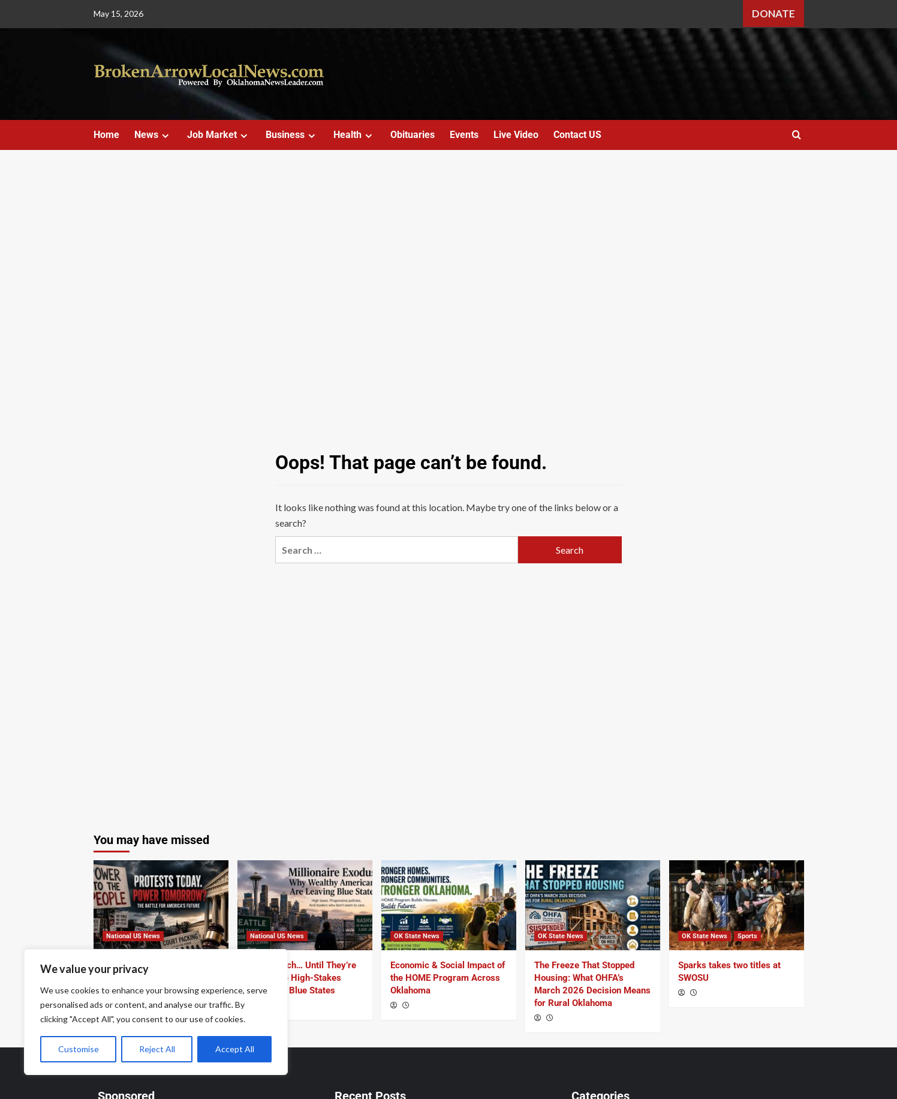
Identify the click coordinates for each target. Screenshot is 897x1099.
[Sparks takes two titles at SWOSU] (736, 905)
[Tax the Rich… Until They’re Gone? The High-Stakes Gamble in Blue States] (304, 905)
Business (292, 134)
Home (106, 134)
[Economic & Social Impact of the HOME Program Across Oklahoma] (448, 905)
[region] (156, 1012)
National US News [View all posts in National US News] (133, 936)
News (153, 134)
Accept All (234, 1049)
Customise (78, 1049)
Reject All (157, 1049)
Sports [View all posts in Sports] (747, 936)
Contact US (577, 134)
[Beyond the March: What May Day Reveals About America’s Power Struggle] (161, 905)
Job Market (219, 134)
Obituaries (412, 134)
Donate (773, 13)
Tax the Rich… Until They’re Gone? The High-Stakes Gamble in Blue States (301, 978)
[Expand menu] (165, 136)
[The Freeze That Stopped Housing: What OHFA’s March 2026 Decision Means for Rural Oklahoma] (592, 905)
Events (464, 134)
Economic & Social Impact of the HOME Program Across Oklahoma (447, 978)
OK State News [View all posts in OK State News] (417, 936)
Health (354, 134)
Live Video (515, 134)
